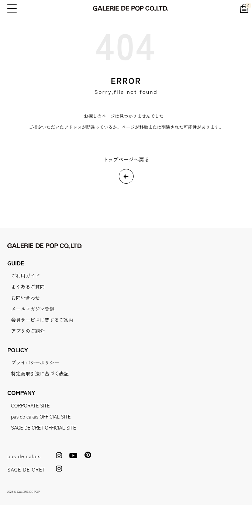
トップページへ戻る (126, 159)
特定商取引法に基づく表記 (40, 373)
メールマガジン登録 (32, 308)
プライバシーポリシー (35, 362)
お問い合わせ (25, 297)
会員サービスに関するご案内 (42, 319)
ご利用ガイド (25, 275)
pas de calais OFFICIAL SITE (40, 416)
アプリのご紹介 (28, 330)
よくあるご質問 (28, 286)
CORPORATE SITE (30, 405)
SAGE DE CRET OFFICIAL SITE (43, 427)
